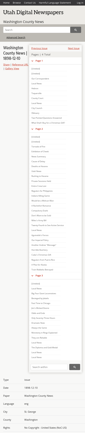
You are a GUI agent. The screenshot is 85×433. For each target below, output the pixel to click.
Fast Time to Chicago (40, 303)
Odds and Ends (38, 313)
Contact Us (30, 2)
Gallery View (12, 68)
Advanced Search (15, 37)
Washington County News (23, 21)
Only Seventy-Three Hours (43, 318)
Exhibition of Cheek (40, 151)
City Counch (36, 108)
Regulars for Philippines (42, 191)
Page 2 (39, 128)
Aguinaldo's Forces (40, 235)
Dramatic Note (38, 323)
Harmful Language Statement (55, 2)
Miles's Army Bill (38, 220)
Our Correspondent (40, 78)
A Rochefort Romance (41, 205)
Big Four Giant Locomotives (43, 293)
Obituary (35, 113)
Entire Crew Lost (38, 186)
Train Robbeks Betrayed (42, 269)
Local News (36, 83)
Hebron (34, 88)
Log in (80, 2)
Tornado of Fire (38, 146)
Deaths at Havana (39, 166)
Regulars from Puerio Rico (43, 259)
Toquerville (36, 93)
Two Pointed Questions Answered (46, 118)
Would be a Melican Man (42, 200)
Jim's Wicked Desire (40, 308)
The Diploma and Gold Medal (44, 347)
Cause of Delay (38, 161)
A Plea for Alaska (39, 264)
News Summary (38, 156)
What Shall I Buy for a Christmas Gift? (48, 122)
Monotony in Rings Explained (44, 332)
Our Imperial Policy (40, 240)
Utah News (36, 171)
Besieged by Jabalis (40, 298)
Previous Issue (39, 48)
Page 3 (39, 275)
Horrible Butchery (39, 250)
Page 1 (39, 60)
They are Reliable (39, 337)
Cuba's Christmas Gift (41, 254)
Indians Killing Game (40, 195)
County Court (37, 98)
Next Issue (73, 48)
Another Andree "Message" (43, 245)
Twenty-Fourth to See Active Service (47, 225)
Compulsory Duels (39, 210)
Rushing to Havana (39, 176)
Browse (17, 2)
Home (6, 2)
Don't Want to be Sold (41, 215)
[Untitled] (35, 73)
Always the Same (39, 327)
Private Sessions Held (41, 181)
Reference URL (20, 64)
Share (6, 64)
